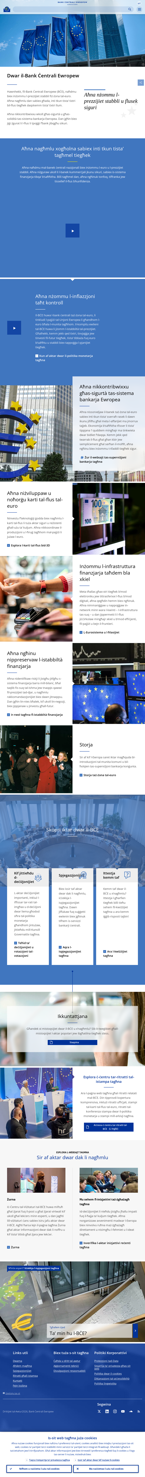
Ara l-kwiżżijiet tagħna (115, 954)
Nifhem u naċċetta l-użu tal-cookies (39, 1468)
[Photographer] (142, 64)
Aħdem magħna (22, 1366)
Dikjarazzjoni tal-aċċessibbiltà (111, 1378)
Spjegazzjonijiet (22, 1370)
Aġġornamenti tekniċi (66, 1366)
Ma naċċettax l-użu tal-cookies (106, 1468)
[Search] (70, 9)
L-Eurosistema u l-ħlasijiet (101, 632)
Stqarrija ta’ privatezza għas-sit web (112, 1367)
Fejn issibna (20, 1385)
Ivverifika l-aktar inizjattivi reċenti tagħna (105, 1245)
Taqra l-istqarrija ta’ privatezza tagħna (49, 1459)
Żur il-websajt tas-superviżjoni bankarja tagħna (103, 459)
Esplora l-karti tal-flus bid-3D (30, 545)
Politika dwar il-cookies (108, 1373)
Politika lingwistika (105, 1383)
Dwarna (17, 1361)
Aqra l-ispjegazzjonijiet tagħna (70, 951)
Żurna (15, 1247)
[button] (139, 3)
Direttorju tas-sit (13, 1393)
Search (129, 9)
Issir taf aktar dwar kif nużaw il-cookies (99, 1459)
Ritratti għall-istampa (25, 1375)
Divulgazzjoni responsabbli (70, 1370)
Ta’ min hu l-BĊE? (93, 1331)
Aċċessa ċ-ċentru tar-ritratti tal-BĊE (110, 1127)
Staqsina (74, 1042)
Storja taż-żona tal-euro (100, 775)
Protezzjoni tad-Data (106, 1361)
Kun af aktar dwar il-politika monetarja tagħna (64, 358)
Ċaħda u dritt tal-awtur (67, 1361)
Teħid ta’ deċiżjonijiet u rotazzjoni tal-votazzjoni (24, 949)
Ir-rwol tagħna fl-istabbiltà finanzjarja (37, 715)
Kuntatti (17, 1380)
